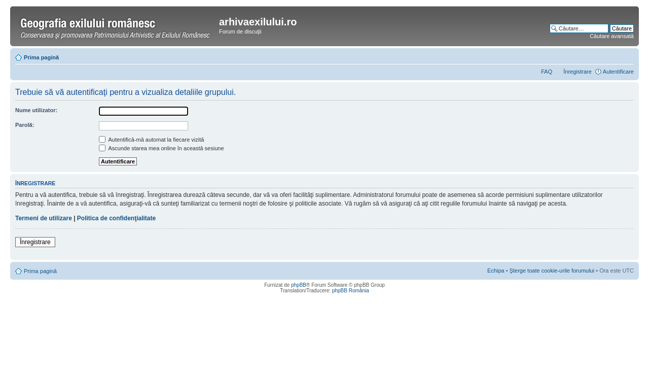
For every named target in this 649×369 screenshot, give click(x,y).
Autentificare (618, 72)
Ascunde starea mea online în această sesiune (161, 148)
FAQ (546, 72)
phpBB (298, 285)
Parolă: (24, 125)
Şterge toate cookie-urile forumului (552, 270)
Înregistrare (577, 72)
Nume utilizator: (36, 110)
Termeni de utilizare (43, 218)
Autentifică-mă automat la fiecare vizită (151, 140)
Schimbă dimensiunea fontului (626, 55)
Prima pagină (41, 57)
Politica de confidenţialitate (116, 218)
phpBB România (350, 290)
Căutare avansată (612, 36)
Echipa (495, 270)
